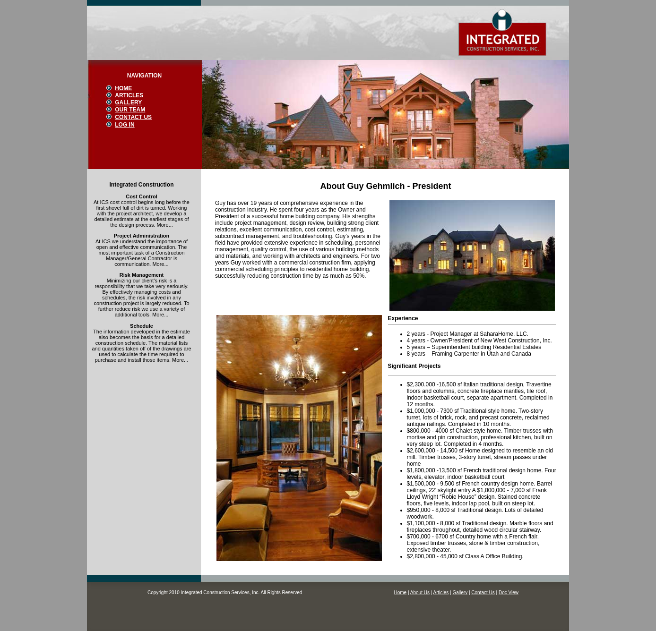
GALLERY (128, 102)
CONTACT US (133, 117)
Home (400, 592)
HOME (123, 88)
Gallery (459, 592)
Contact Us (482, 592)
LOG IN (124, 124)
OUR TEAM (130, 109)
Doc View (508, 592)
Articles (441, 592)
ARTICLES (129, 95)
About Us (420, 592)
